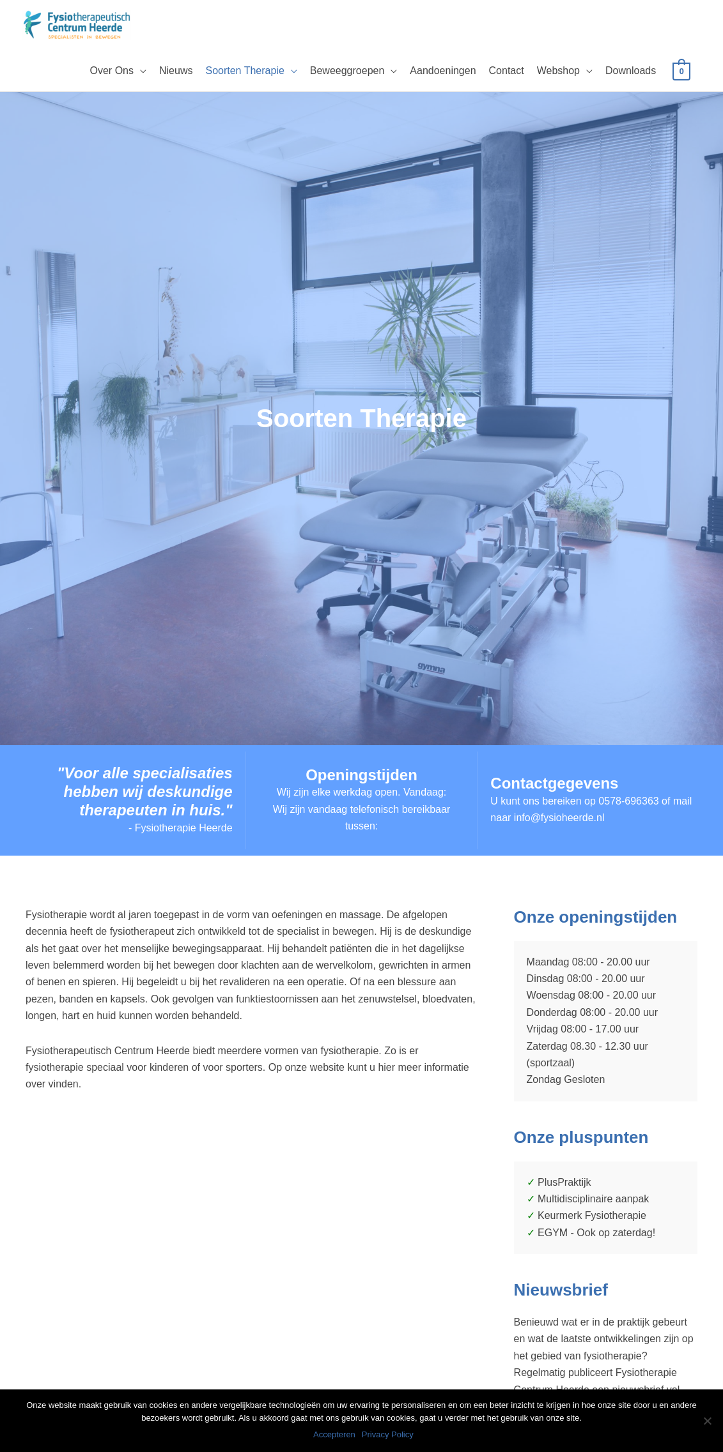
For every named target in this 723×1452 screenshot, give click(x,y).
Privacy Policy (389, 1436)
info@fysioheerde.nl (559, 818)
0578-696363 (628, 801)
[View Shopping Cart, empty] (681, 71)
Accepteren (336, 1436)
